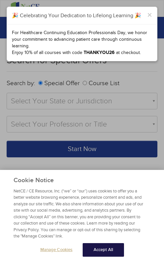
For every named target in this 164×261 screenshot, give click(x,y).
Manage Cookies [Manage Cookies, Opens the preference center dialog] (56, 251)
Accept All (103, 251)
